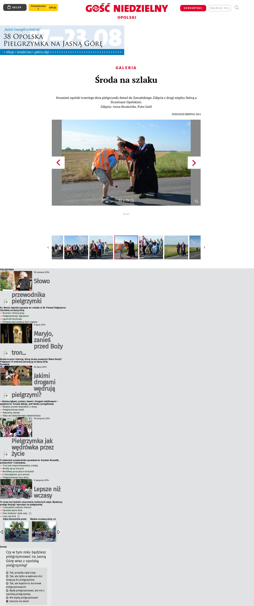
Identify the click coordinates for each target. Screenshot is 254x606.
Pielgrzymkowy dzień (13, 402)
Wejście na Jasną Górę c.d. (43, 511)
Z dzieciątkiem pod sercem (16, 467)
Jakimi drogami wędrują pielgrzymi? (33, 378)
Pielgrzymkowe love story (16, 470)
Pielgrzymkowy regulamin (16, 308)
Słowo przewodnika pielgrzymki (31, 283)
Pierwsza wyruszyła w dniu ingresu (20, 314)
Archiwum (16, 602)
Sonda (3, 539)
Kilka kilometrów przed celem (14, 511)
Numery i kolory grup (13, 305)
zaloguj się (219, 8)
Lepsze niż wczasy (47, 485)
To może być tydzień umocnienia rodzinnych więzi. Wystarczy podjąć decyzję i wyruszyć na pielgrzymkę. (31, 495)
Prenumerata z (38, 7)
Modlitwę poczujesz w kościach (18, 464)
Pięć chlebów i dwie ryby (17, 506)
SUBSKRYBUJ (193, 8)
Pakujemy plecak (11, 405)
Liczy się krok (11, 509)
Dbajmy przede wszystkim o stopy (20, 399)
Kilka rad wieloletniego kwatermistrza (21, 408)
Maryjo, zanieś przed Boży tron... (37, 336)
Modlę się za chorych (13, 461)
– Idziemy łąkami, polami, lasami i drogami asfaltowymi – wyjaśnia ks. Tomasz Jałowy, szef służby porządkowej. (29, 395)
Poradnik (4, 357)
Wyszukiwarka (236, 7)
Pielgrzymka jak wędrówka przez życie (33, 440)
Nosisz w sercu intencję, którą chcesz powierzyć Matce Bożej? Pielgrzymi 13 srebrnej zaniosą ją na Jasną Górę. (31, 353)
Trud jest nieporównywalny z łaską (20, 458)
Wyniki (6, 602)
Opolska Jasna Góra (12, 503)
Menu (244, 7)
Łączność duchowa (12, 311)
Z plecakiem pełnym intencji (17, 500)
